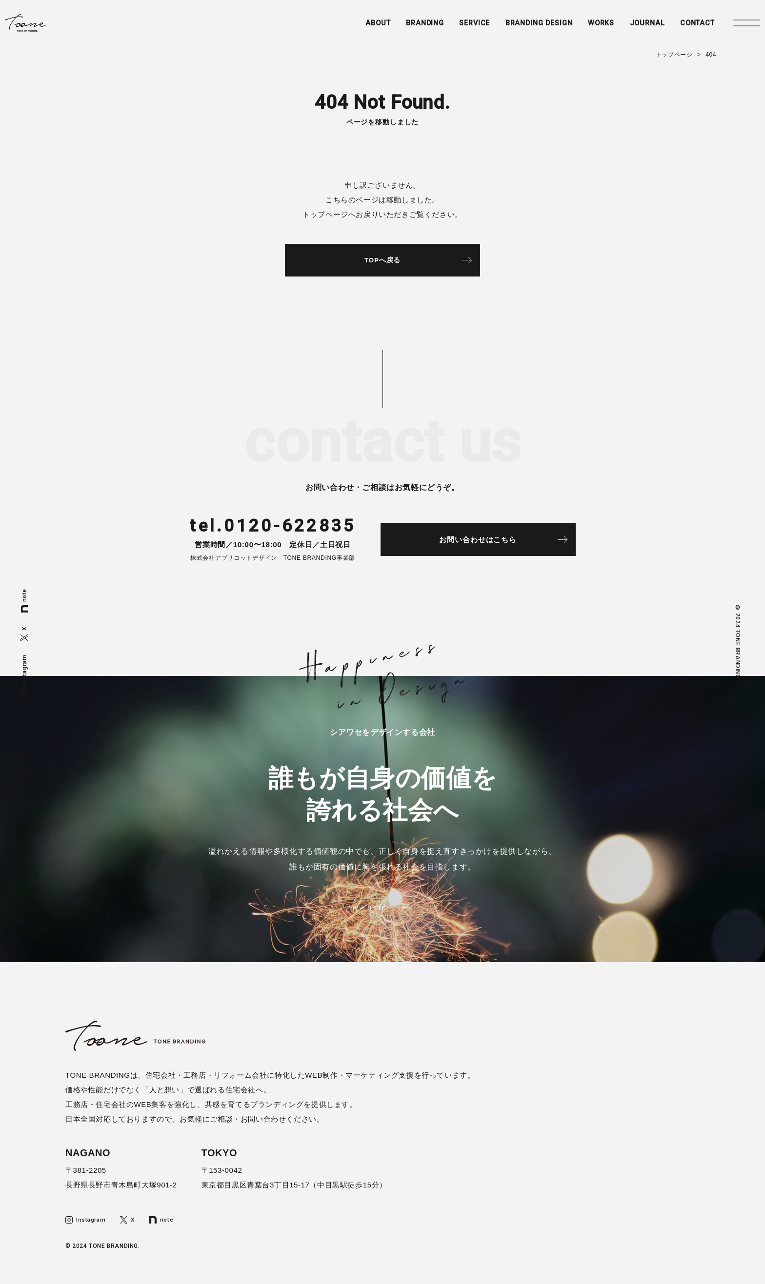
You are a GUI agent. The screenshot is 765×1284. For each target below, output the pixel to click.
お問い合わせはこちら (490, 544)
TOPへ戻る (382, 262)
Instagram (24, 674)
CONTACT (681, 27)
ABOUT (348, 27)
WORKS (581, 27)
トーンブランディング (55, 27)
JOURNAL (628, 27)
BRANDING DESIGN (516, 27)
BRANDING (397, 27)
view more (366, 913)
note (24, 600)
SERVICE (449, 27)
